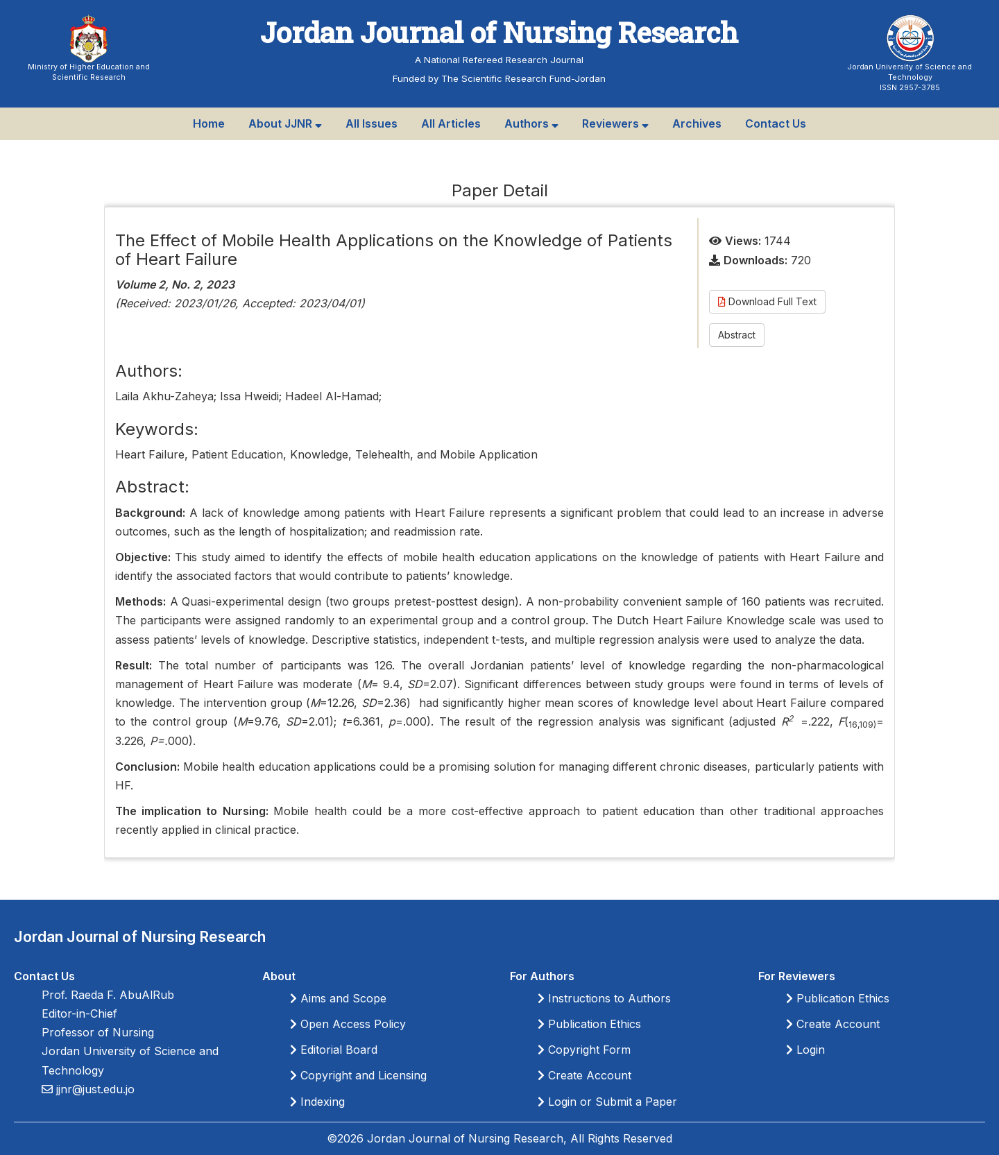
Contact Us (775, 123)
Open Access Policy (348, 1024)
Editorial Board (333, 1049)
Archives (697, 123)
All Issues (371, 123)
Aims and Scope (338, 998)
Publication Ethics (589, 1024)
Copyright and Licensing (358, 1075)
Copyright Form (584, 1049)
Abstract (736, 335)
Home (209, 123)
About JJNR (285, 123)
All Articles (451, 123)
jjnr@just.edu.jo (94, 1089)
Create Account (584, 1075)
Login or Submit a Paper (607, 1102)
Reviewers (615, 123)
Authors (531, 123)
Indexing (317, 1102)
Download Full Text (767, 301)
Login (805, 1049)
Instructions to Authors (604, 998)
